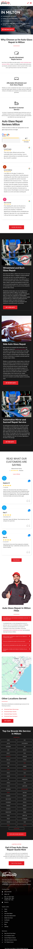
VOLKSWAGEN (16, 828)
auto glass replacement (20, 349)
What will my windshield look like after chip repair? (15, 645)
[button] (31, 3)
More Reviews (16, 560)
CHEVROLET (8, 756)
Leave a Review (16, 474)
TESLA (8, 825)
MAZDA (8, 792)
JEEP (25, 776)
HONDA (8, 769)
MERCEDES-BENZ (24, 789)
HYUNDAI (24, 769)
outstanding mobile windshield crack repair (13, 630)
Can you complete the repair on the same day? (14, 641)
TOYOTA (24, 825)
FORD (25, 763)
